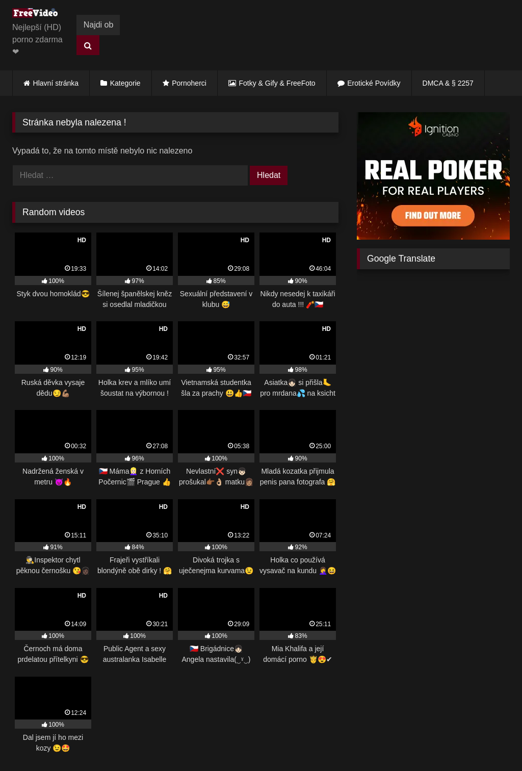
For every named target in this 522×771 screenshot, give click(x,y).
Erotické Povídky (373, 83)
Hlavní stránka (56, 83)
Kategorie (125, 83)
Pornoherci (189, 83)
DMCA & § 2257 (448, 83)
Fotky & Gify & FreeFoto (277, 83)
